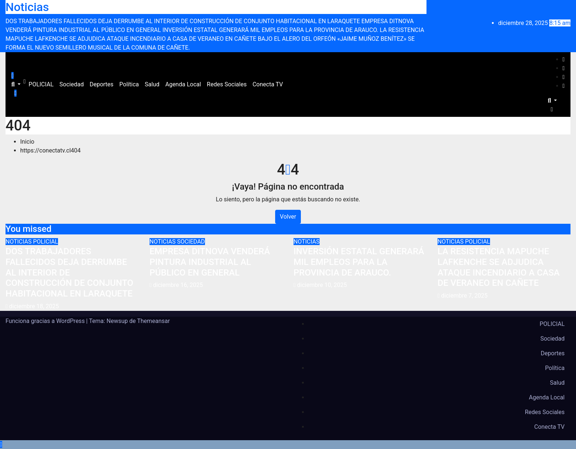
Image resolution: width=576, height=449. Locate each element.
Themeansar (153, 320)
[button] (16, 84)
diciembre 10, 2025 (322, 284)
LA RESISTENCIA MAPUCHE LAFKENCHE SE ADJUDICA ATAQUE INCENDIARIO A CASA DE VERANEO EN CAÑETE (498, 267)
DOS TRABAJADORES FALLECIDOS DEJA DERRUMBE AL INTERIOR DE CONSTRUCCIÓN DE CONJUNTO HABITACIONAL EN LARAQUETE (69, 272)
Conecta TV (267, 84)
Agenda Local (183, 84)
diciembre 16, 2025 (178, 284)
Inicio (27, 141)
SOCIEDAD (191, 241)
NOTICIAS (19, 241)
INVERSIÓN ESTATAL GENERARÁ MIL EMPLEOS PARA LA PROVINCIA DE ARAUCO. (359, 262)
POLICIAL (41, 84)
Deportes (102, 84)
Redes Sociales (226, 84)
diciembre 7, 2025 (464, 295)
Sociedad (72, 84)
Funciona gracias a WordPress (46, 320)
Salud (152, 84)
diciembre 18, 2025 (34, 306)
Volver (288, 216)
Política (129, 84)
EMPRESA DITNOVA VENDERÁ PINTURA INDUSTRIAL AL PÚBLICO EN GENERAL (210, 262)
